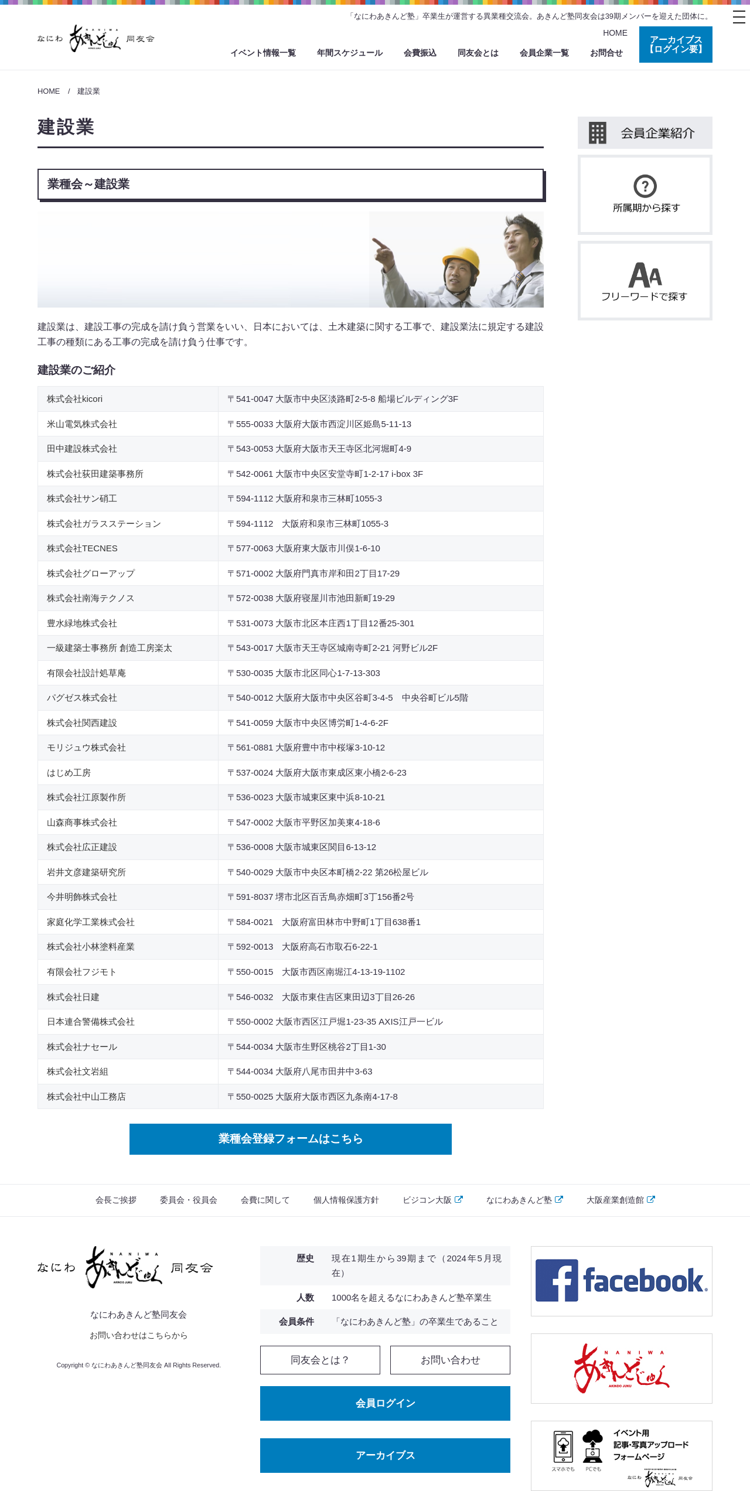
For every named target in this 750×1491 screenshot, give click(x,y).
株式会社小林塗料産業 (91, 946)
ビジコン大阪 (433, 1200)
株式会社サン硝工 (82, 498)
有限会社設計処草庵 (86, 673)
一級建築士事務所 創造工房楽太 (109, 648)
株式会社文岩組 (77, 1071)
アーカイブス (385, 1455)
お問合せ (606, 52)
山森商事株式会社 (82, 822)
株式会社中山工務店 (86, 1096)
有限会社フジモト (82, 972)
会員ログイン (385, 1403)
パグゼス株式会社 (82, 697)
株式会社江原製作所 (86, 797)
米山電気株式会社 (82, 424)
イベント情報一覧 (263, 52)
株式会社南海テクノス (91, 598)
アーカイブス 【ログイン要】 (676, 44)
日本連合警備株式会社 (91, 1021)
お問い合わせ (450, 1360)
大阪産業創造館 (621, 1200)
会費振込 (420, 52)
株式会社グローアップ (91, 573)
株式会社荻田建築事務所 (95, 474)
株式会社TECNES (82, 548)
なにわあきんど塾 (524, 1200)
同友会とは (478, 52)
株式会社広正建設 (82, 847)
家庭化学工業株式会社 (91, 922)
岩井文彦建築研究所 (86, 872)
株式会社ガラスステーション (104, 523)
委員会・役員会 (188, 1200)
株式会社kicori (75, 399)
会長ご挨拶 (116, 1200)
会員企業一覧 (544, 52)
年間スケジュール (350, 52)
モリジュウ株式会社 (86, 747)
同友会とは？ (320, 1360)
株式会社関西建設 (82, 723)
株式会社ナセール (82, 1047)
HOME (615, 32)
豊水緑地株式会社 (82, 623)
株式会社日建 (73, 997)
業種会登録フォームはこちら (291, 1138)
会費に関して (265, 1200)
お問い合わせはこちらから (139, 1335)
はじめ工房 (69, 772)
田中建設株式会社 (82, 448)
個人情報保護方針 (346, 1200)
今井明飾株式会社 (82, 897)
